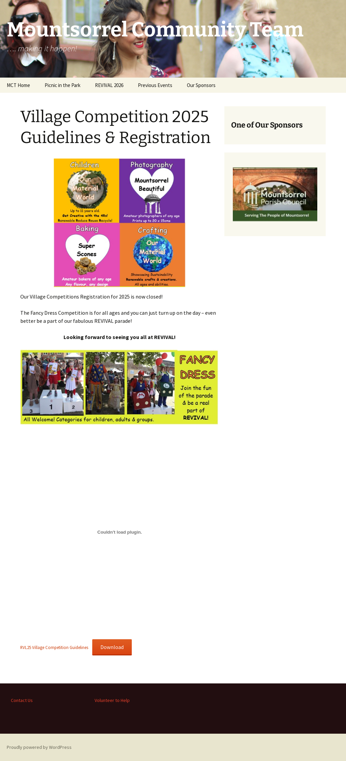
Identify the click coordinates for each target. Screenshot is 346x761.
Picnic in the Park (62, 85)
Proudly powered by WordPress (39, 747)
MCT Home (18, 85)
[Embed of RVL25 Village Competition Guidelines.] (119, 532)
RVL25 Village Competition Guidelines (54, 647)
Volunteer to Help (112, 700)
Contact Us (22, 700)
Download (112, 647)
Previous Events (155, 85)
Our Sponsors (201, 85)
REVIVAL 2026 (109, 85)
